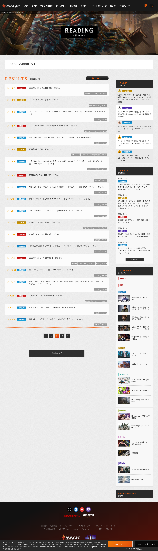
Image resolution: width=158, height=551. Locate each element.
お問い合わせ (109, 529)
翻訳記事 (87, 93)
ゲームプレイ (61, 6)
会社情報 (98, 529)
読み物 (113, 6)
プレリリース (76, 155)
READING (11, 12)
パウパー (94, 93)
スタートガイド (30, 6)
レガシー (90, 169)
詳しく (139, 549)
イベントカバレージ (99, 6)
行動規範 (53, 526)
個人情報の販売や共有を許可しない (56, 529)
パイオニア (91, 263)
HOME (4, 12)
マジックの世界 (46, 6)
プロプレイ (87, 228)
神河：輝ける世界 (94, 105)
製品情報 (73, 6)
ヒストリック (82, 263)
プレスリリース (86, 529)
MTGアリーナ (124, 6)
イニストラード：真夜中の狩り (90, 155)
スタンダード (96, 301)
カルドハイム (96, 228)
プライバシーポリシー (68, 526)
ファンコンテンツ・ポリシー (106, 526)
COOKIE (75, 529)
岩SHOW (104, 119)
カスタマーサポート (86, 526)
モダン (98, 263)
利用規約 (44, 526)
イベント (84, 6)
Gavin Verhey (103, 93)
